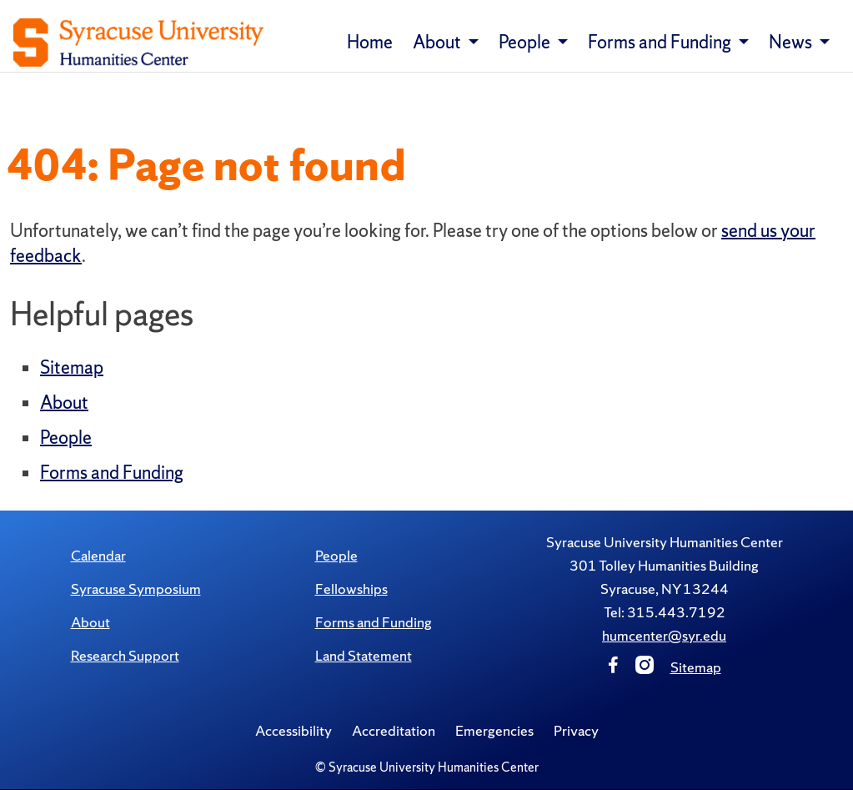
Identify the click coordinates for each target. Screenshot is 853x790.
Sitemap (71, 367)
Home (370, 42)
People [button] (526, 42)
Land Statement (363, 655)
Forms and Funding (111, 472)
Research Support (125, 655)
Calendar (98, 555)
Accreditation (393, 730)
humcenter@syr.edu (664, 635)
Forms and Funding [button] (661, 42)
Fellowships (351, 588)
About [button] (438, 42)
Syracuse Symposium (136, 588)
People (66, 437)
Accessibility (293, 730)
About (64, 402)
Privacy (576, 730)
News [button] (792, 42)
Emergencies (494, 730)
